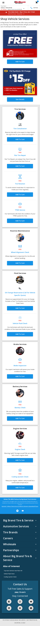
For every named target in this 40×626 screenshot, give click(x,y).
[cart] (36, 2)
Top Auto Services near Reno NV (13, 570)
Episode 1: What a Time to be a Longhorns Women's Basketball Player (20, 506)
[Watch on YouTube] (23, 511)
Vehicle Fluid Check (9, 574)
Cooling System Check (10, 577)
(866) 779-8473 (20, 592)
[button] (20, 99)
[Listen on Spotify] (17, 511)
